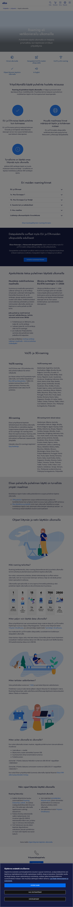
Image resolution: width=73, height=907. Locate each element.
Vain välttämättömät (35, 892)
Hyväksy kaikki (35, 885)
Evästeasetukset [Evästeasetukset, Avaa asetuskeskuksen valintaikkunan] (34, 899)
